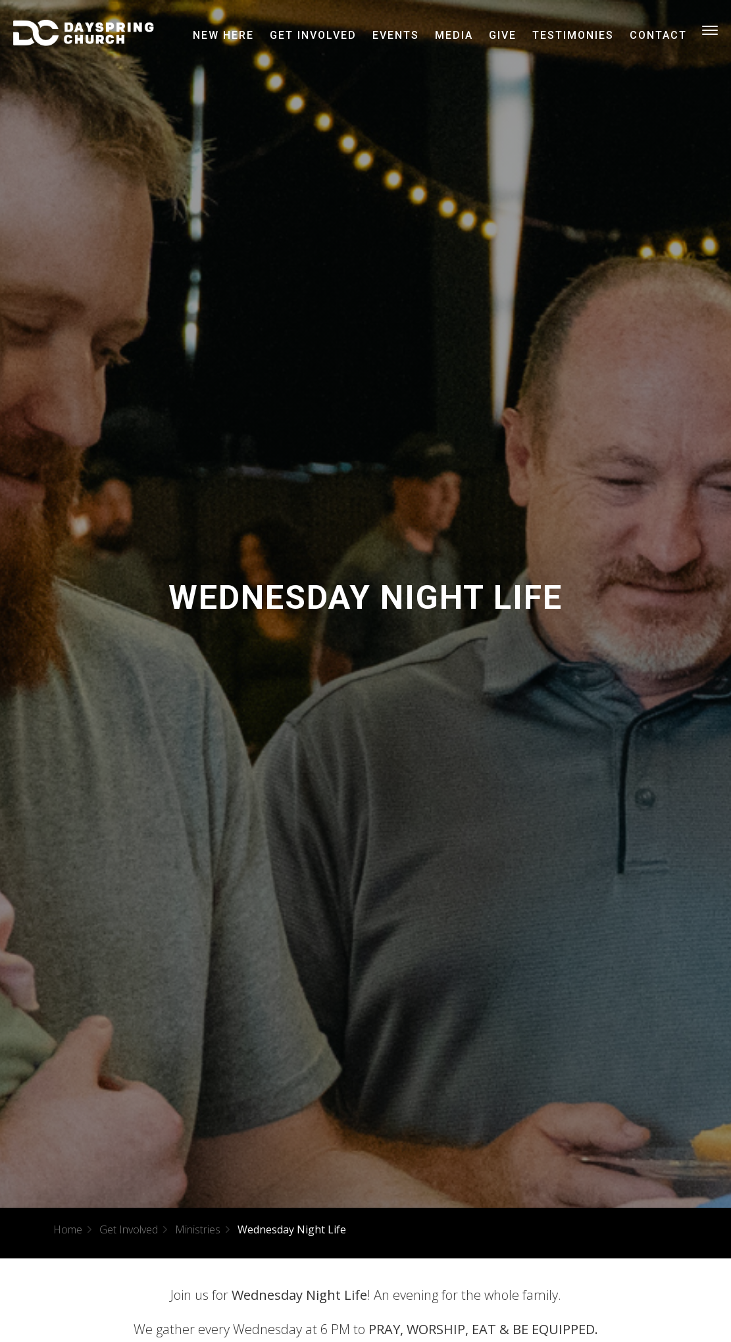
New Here (223, 35)
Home (67, 1229)
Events (395, 35)
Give (503, 35)
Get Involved (313, 35)
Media (454, 35)
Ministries (197, 1229)
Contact (658, 35)
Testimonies (573, 35)
